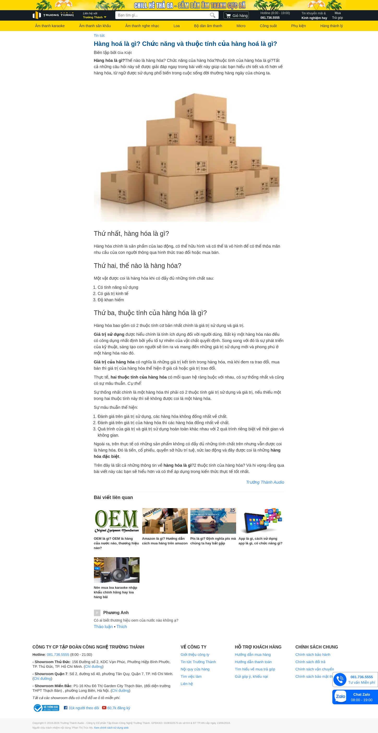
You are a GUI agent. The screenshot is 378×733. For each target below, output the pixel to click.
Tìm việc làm (191, 676)
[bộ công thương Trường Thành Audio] (47, 708)
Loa (176, 26)
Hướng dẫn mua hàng (253, 654)
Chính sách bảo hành (313, 654)
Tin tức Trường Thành (198, 662)
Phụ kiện (298, 26)
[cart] (236, 15)
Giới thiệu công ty (195, 654)
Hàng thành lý (331, 26)
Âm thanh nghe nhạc (142, 26)
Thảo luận (103, 626)
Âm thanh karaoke (50, 26)
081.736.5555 (275, 15)
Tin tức (99, 35)
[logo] (53, 15)
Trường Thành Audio (265, 482)
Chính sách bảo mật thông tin (320, 676)
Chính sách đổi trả (311, 662)
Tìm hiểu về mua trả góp (255, 669)
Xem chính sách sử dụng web (111, 727)
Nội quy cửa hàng (195, 669)
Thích (122, 626)
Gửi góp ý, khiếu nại (251, 676)
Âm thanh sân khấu (95, 26)
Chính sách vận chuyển (315, 669)
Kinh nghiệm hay (314, 15)
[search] (213, 15)
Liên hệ (187, 684)
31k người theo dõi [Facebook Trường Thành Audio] (81, 708)
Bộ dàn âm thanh (208, 26)
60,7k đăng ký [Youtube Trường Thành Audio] (116, 708)
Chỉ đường (93, 666)
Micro (241, 26)
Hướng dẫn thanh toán (253, 662)
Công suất (268, 26)
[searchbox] (167, 15)
